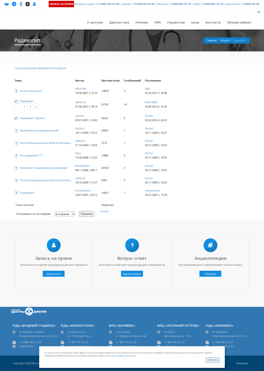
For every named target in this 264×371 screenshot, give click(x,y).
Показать (87, 214)
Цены (195, 22)
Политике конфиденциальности (121, 355)
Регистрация (57, 68)
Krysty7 (80, 128)
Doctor (149, 116)
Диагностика (119, 22)
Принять (213, 360)
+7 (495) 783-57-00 (107, 4)
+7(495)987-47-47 (212, 4)
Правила (42, 68)
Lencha (79, 116)
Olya (78, 153)
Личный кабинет (239, 22)
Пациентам (176, 22)
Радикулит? (27, 193)
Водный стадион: (85, 4)
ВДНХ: (197, 4)
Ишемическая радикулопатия (39, 130)
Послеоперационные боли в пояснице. (45, 143)
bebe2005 (151, 102)
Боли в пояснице (31, 91)
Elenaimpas (82, 166)
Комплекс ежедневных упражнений (43, 168)
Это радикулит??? (31, 155)
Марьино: (163, 4)
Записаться (53, 274)
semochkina (152, 190)
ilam (147, 88)
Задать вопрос (132, 274)
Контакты (213, 22)
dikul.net (80, 88)
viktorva (80, 141)
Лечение (141, 22)
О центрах (95, 22)
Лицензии (242, 363)
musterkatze (83, 190)
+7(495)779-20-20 (143, 4)
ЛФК (157, 22)
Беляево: (126, 4)
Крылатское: (233, 4)
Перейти (210, 274)
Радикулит (27, 101)
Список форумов (25, 68)
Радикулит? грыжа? (32, 118)
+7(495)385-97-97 (180, 4)
